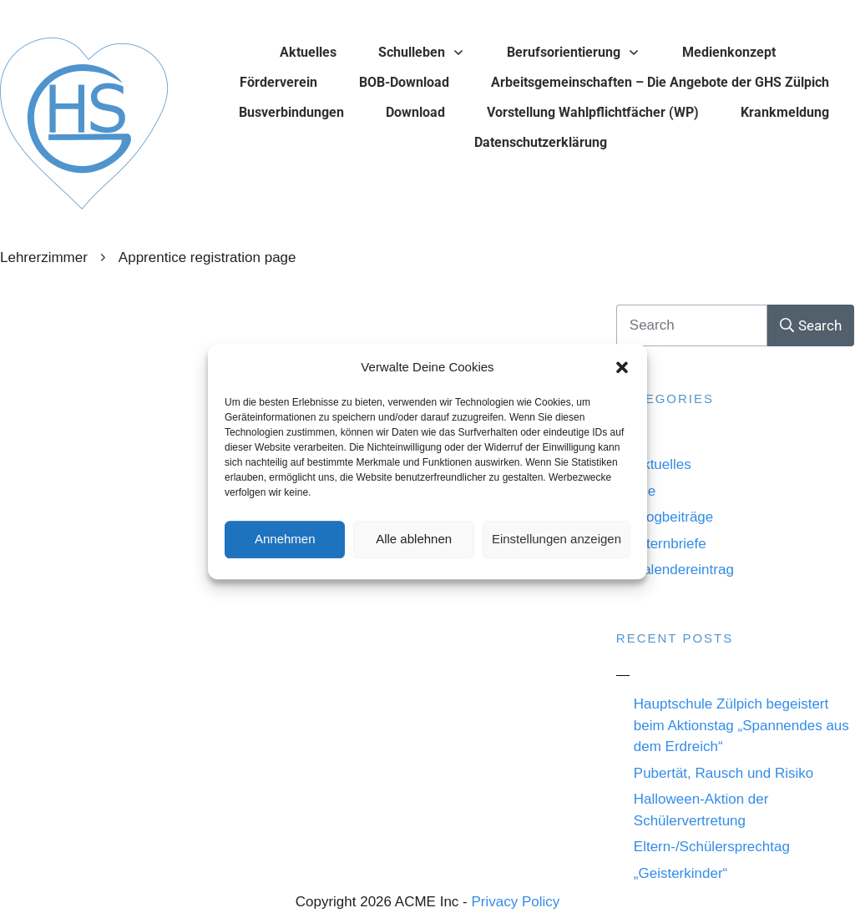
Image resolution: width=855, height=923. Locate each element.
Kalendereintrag (684, 570)
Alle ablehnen (414, 540)
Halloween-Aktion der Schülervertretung (701, 810)
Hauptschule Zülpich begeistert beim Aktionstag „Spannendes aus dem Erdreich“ (741, 725)
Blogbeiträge (673, 517)
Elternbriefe (670, 544)
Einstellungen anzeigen (556, 540)
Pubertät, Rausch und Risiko (723, 773)
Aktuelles (662, 464)
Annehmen (285, 540)
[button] (622, 369)
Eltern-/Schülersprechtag (712, 847)
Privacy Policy (515, 902)
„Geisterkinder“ (680, 873)
